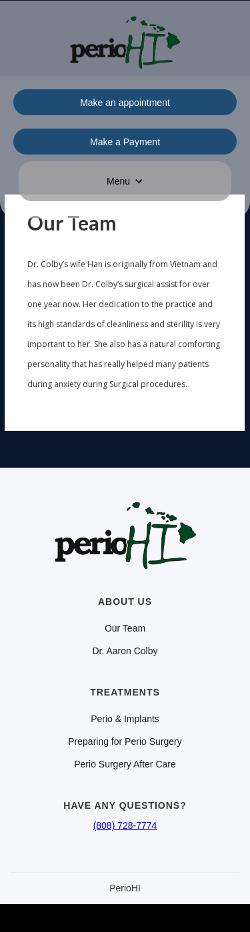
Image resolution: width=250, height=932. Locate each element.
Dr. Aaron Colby (124, 651)
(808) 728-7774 (125, 825)
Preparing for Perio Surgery (124, 741)
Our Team (125, 628)
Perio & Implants (125, 718)
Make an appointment (125, 102)
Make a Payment (125, 142)
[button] (125, 181)
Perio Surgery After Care (125, 764)
